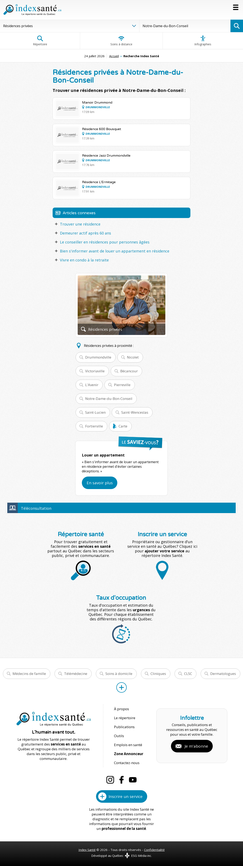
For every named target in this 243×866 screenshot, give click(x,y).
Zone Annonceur (128, 753)
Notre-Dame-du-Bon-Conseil (108, 398)
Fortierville (94, 426)
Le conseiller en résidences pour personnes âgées (104, 242)
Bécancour (129, 371)
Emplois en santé (128, 744)
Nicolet (133, 357)
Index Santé (87, 850)
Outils (119, 735)
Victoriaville (95, 371)
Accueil (114, 56)
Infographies (202, 40)
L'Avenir (91, 384)
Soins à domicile (118, 673)
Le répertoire (124, 717)
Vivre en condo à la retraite (84, 259)
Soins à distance (121, 40)
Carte (123, 426)
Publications (124, 726)
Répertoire (40, 40)
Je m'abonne (196, 746)
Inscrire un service (126, 796)
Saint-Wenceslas (134, 412)
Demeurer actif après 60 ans (85, 233)
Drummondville (98, 357)
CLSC (188, 673)
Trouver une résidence (80, 224)
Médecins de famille (29, 673)
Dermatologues (223, 673)
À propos (121, 708)
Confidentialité (154, 850)
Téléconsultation (36, 508)
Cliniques (158, 673)
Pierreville (122, 384)
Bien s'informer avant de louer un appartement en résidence (114, 251)
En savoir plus (100, 483)
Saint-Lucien (95, 412)
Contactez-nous (126, 762)
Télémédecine (75, 673)
